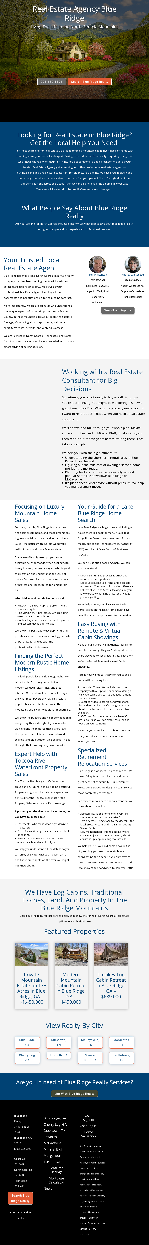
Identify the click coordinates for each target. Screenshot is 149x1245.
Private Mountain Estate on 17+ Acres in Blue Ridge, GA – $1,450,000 (31, 988)
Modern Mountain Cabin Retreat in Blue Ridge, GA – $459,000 (71, 988)
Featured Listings (56, 1170)
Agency (44, 8)
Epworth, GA (59, 1055)
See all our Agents (117, 310)
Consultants (101, 8)
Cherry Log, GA (27, 1058)
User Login (88, 1126)
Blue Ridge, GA (27, 1042)
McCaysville (52, 1143)
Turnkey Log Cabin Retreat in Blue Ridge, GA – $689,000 (111, 985)
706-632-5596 (52, 81)
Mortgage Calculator (56, 1180)
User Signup (88, 1118)
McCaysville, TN (90, 1042)
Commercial (62, 8)
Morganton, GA (121, 1042)
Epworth (50, 1137)
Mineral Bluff (53, 1149)
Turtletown (52, 1162)
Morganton (52, 1156)
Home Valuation (88, 1134)
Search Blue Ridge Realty (89, 81)
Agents (82, 8)
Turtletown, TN (121, 1058)
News (48, 1188)
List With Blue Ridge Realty (74, 1093)
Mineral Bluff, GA (90, 1058)
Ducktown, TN (58, 1042)
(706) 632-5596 (22, 1148)
